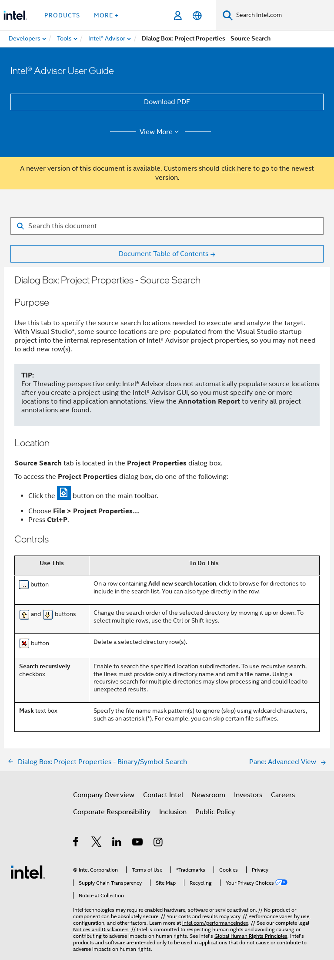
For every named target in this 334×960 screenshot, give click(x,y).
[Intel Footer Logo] (27, 871)
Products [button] (62, 15)
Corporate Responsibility (111, 812)
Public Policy (215, 812)
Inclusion (173, 812)
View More (161, 132)
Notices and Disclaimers (101, 929)
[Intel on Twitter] (97, 843)
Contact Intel (163, 795)
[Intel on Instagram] (158, 843)
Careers (283, 795)
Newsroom (208, 795)
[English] (197, 15)
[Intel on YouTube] (138, 843)
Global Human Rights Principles (250, 936)
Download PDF (167, 102)
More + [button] (106, 15)
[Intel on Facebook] (76, 843)
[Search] (228, 15)
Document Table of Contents (163, 253)
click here (236, 168)
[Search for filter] (167, 226)
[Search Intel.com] (283, 15)
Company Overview (103, 795)
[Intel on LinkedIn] (117, 843)
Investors (248, 795)
